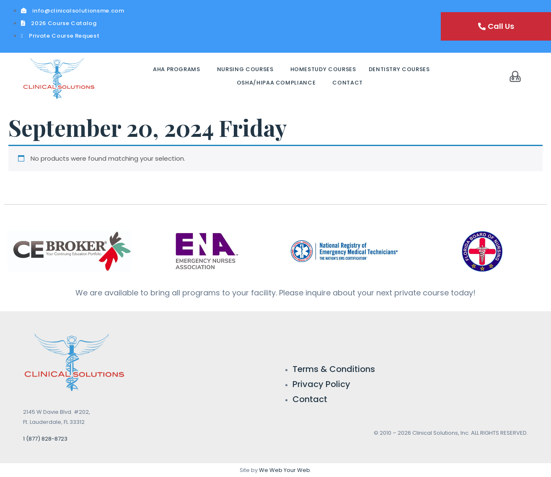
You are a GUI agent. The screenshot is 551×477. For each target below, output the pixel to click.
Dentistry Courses (399, 69)
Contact (347, 83)
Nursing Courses (245, 69)
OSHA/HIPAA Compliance (276, 83)
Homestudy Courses (323, 69)
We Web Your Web (284, 470)
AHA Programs (176, 69)
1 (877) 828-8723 (45, 439)
